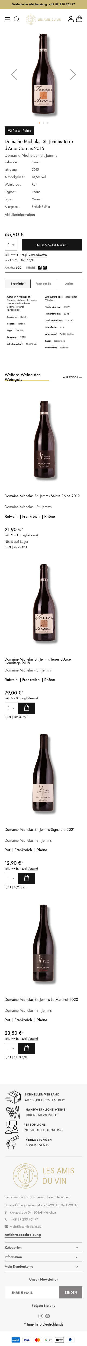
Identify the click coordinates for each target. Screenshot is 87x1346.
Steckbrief (17, 284)
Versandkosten (38, 255)
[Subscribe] (70, 1292)
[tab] (18, 283)
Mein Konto (71, 19)
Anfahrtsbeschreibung (23, 1234)
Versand (33, 535)
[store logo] (43, 20)
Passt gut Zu (43, 284)
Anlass (69, 284)
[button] (14, 74)
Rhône (49, 516)
